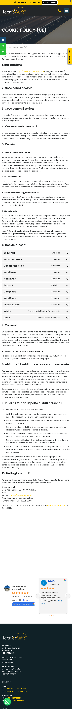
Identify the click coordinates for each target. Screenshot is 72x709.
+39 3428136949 (17, 700)
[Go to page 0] (49, 615)
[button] (7, 702)
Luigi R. (51, 581)
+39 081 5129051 (8, 653)
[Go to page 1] (51, 615)
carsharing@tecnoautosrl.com (14, 691)
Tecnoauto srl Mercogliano (19, 588)
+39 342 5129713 (14, 698)
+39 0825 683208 (9, 674)
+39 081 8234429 (8, 662)
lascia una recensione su (24, 604)
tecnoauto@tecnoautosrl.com (14, 689)
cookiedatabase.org (56, 505)
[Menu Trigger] (66, 10)
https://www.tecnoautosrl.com (30, 71)
